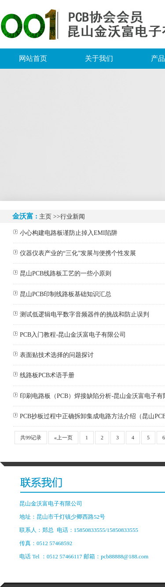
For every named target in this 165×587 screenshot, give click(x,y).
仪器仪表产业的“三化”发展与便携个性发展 (78, 253)
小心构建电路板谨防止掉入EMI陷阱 (68, 233)
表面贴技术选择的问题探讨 (57, 355)
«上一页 (63, 438)
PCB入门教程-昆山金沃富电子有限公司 (73, 334)
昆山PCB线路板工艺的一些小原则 (65, 273)
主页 (45, 216)
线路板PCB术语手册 (47, 375)
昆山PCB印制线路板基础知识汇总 (65, 294)
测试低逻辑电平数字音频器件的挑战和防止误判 (84, 314)
